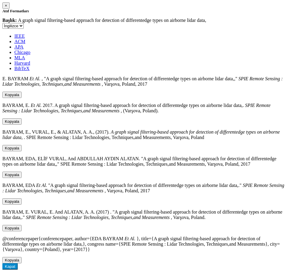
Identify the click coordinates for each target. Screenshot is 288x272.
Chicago (22, 52)
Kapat (10, 266)
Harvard (22, 63)
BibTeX (21, 68)
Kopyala (12, 95)
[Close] (6, 5)
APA (19, 46)
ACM (19, 41)
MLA (19, 57)
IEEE (19, 36)
